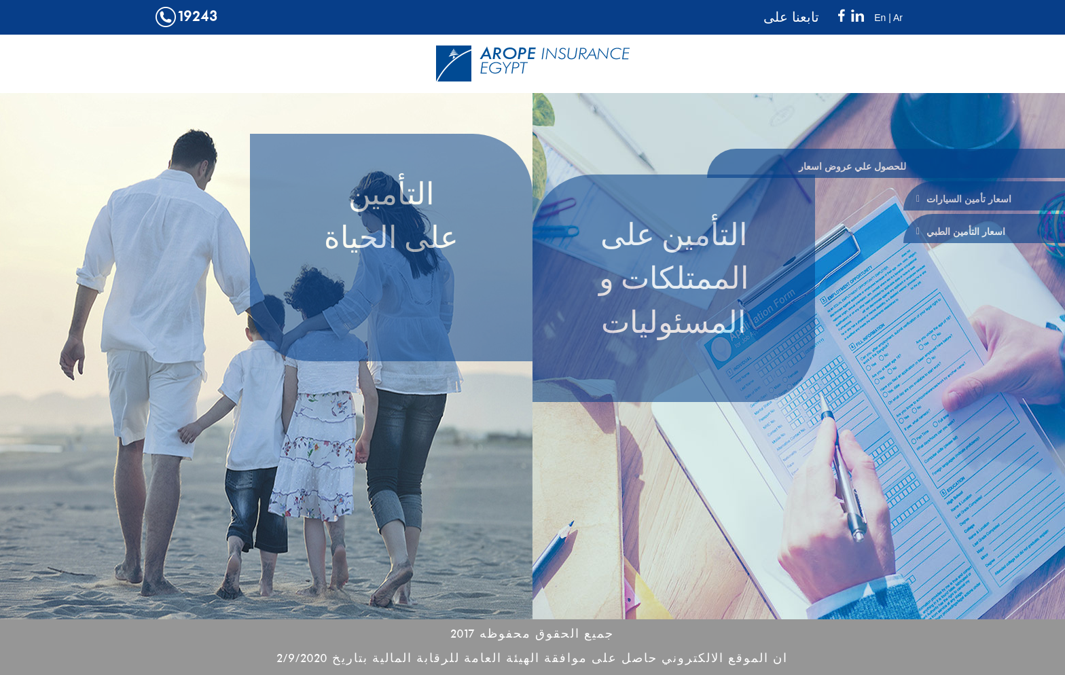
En (880, 17)
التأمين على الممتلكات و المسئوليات (674, 281)
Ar (898, 17)
